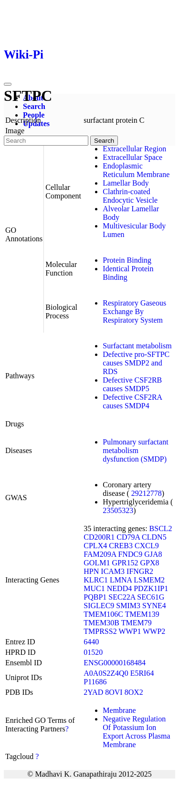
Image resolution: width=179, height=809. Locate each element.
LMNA (121, 580)
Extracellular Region (134, 149)
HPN (91, 571)
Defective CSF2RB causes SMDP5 (132, 384)
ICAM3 (113, 571)
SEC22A (121, 597)
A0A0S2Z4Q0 (106, 673)
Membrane (119, 710)
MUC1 (94, 588)
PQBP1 (95, 597)
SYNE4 (154, 606)
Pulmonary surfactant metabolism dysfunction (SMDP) (135, 450)
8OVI (113, 692)
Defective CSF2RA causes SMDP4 (132, 401)
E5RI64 (142, 673)
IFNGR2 (139, 571)
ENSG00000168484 (115, 663)
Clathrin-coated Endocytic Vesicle (130, 195)
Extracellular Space (132, 157)
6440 (91, 642)
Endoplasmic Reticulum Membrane (136, 170)
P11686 (95, 682)
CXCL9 (147, 546)
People (33, 115)
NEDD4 (119, 588)
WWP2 (154, 631)
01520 (93, 652)
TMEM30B (101, 623)
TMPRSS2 (100, 631)
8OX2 (134, 692)
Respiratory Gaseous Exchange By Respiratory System (134, 311)
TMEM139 (142, 614)
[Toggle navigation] (7, 84)
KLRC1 (96, 580)
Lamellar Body (125, 183)
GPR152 (125, 563)
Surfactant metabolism (137, 346)
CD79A (128, 537)
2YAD (93, 692)
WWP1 (129, 631)
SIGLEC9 (99, 606)
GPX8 (149, 563)
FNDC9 (130, 554)
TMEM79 (136, 623)
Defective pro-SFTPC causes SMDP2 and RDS (136, 362)
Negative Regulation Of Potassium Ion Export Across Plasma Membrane (136, 732)
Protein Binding (127, 260)
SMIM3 (128, 606)
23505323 (118, 510)
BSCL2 (160, 528)
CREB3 (121, 546)
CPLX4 (95, 546)
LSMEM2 (149, 580)
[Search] (46, 141)
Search (34, 106)
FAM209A (100, 554)
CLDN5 (154, 537)
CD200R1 (99, 537)
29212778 (146, 493)
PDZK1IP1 (151, 588)
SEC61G (150, 597)
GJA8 (153, 554)
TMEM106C (103, 614)
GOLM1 (97, 563)
